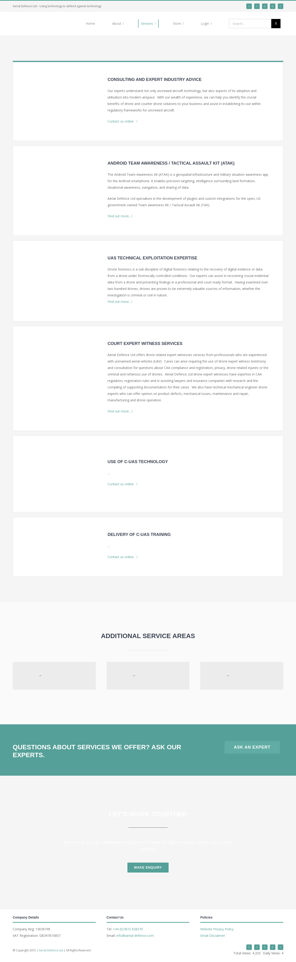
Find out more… (120, 216)
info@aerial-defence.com (135, 935)
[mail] (272, 6)
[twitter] (249, 6)
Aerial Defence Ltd (51, 950)
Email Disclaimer (212, 935)
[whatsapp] (265, 6)
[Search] (276, 23)
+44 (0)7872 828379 (128, 929)
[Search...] (250, 23)
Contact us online (123, 121)
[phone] (280, 6)
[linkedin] (257, 6)
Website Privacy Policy (217, 929)
